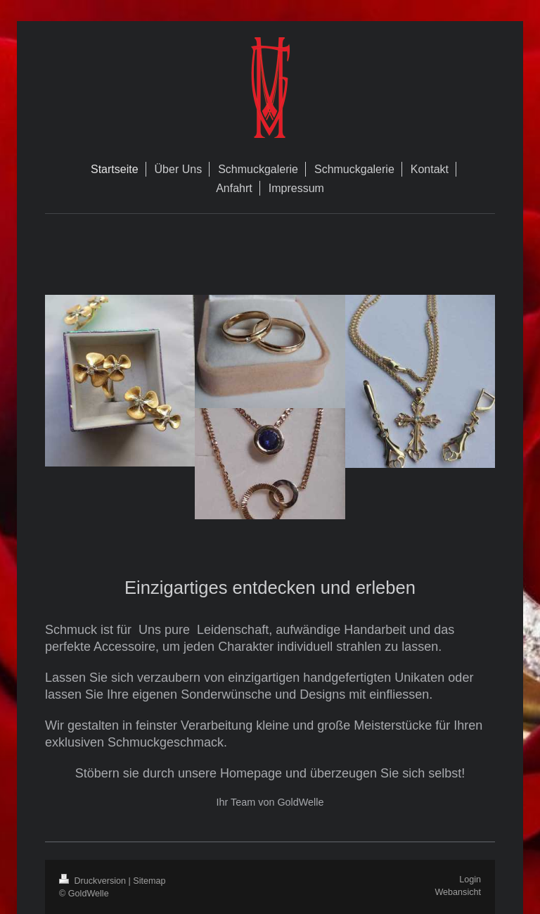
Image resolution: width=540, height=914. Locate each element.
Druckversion (93, 881)
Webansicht (458, 892)
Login (470, 879)
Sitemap (149, 881)
